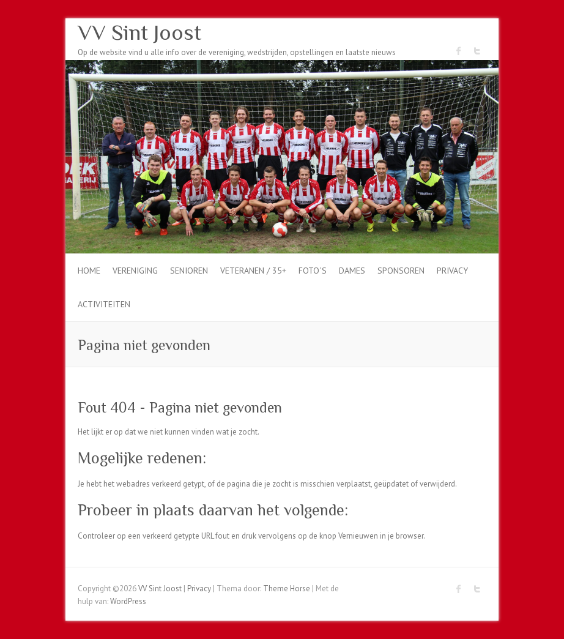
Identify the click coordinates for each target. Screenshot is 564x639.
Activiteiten (104, 304)
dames (352, 270)
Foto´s (313, 270)
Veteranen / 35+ (253, 270)
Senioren (189, 270)
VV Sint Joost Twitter (477, 51)
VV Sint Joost (139, 32)
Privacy (452, 270)
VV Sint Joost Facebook (459, 51)
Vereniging (135, 270)
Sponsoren (401, 270)
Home (89, 270)
